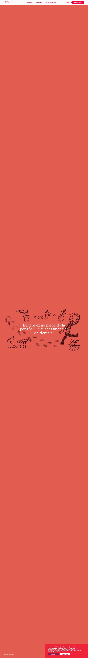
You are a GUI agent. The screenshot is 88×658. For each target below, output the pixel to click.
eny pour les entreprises (51, 2)
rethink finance (39, 2)
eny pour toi (29, 2)
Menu (68, 2)
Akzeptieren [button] (65, 654)
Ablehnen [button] (53, 654)
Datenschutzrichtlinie (54, 651)
